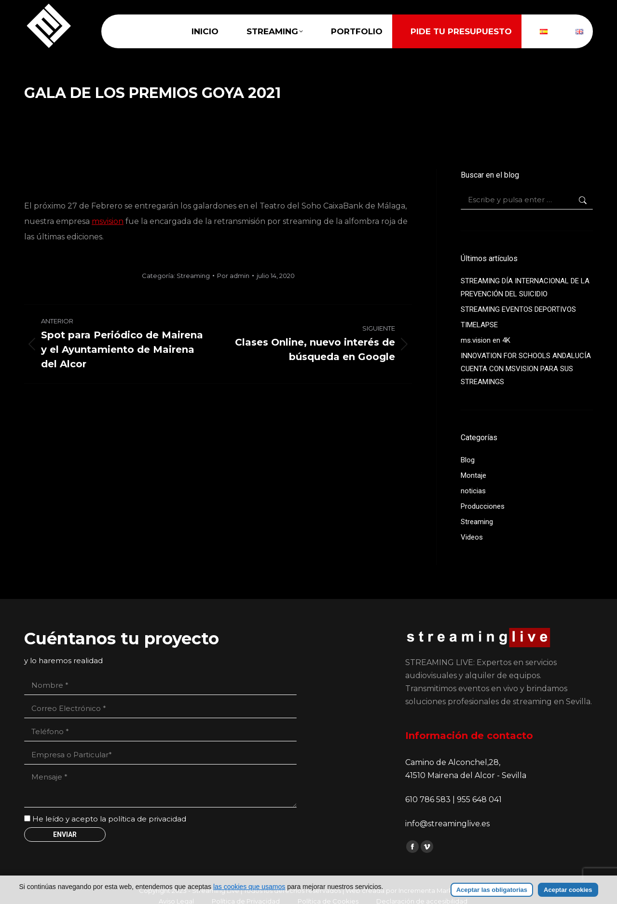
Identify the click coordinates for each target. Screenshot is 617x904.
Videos (472, 537)
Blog (468, 460)
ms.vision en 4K (485, 340)
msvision (107, 221)
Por (233, 275)
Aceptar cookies (568, 889)
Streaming (193, 275)
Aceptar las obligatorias (491, 889)
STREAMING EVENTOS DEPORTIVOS (518, 309)
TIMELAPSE (479, 324)
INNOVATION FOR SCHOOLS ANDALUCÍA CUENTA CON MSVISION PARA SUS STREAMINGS (526, 368)
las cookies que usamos (249, 886)
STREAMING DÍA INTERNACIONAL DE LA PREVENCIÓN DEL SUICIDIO (525, 287)
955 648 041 (479, 799)
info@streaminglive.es (447, 823)
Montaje (473, 475)
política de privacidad (147, 818)
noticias (473, 491)
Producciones (483, 506)
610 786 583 (428, 799)
